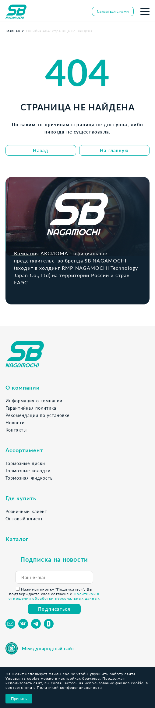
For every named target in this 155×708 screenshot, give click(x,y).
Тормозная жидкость (29, 478)
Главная (12, 31)
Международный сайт (48, 648)
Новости (15, 422)
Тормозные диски (25, 463)
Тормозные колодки (28, 470)
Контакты (16, 429)
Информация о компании (33, 400)
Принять (19, 698)
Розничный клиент (26, 511)
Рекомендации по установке (37, 415)
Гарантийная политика (30, 408)
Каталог (17, 539)
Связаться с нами (113, 11)
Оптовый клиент (24, 518)
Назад (40, 150)
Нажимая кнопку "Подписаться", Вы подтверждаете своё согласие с (54, 594)
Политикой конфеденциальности (69, 687)
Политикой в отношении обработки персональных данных (54, 596)
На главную (114, 150)
